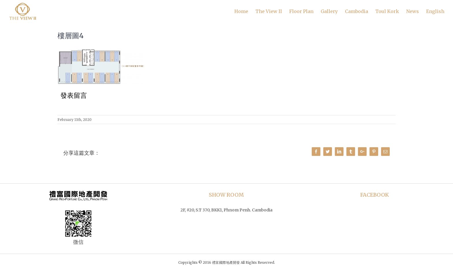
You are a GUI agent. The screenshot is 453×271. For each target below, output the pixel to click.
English (435, 11)
